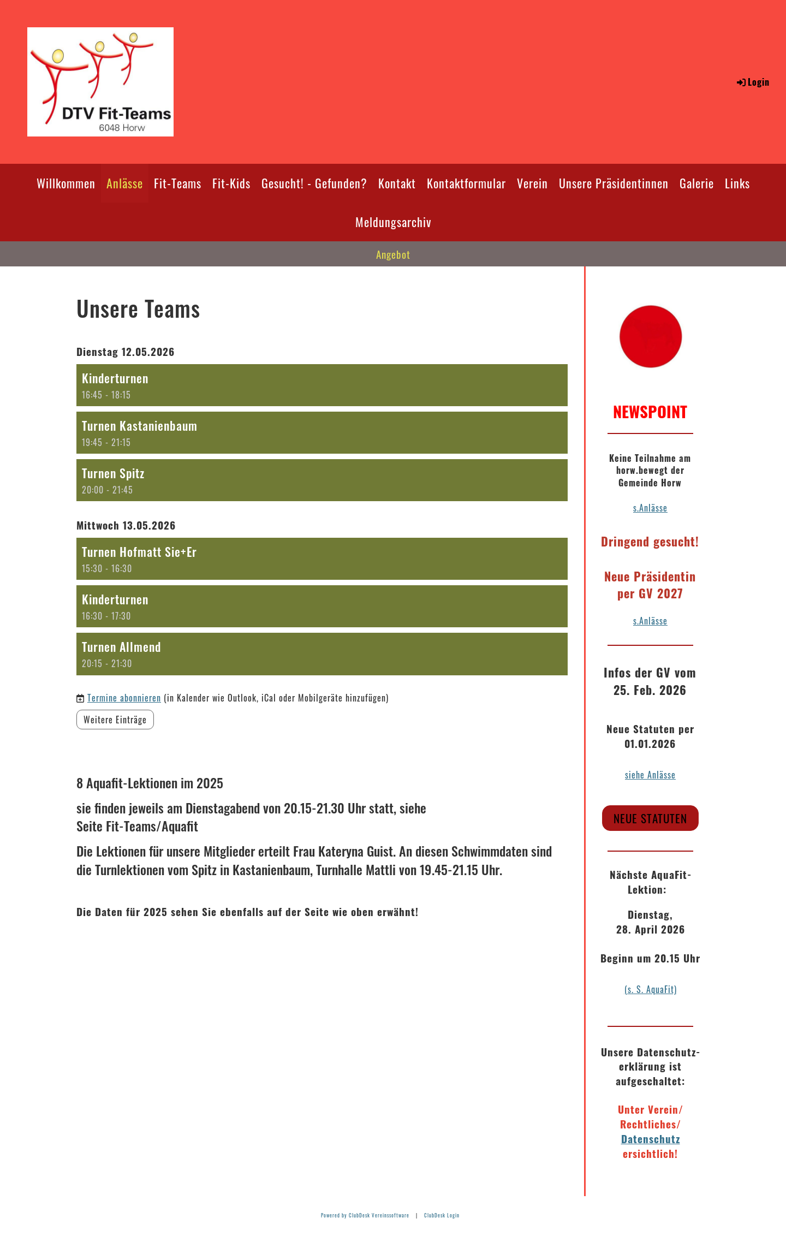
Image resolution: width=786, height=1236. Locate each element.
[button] (322, 385)
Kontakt (397, 183)
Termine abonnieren (124, 697)
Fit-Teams (177, 183)
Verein (532, 183)
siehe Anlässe (650, 774)
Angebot (393, 254)
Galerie (697, 183)
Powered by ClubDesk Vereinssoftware (365, 1215)
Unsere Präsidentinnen (614, 183)
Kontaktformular (466, 183)
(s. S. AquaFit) (650, 989)
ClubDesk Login (442, 1215)
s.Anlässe (650, 507)
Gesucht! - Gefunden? (314, 183)
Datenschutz (650, 1138)
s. (636, 620)
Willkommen (66, 183)
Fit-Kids (231, 183)
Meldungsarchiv (393, 221)
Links (737, 183)
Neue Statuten (650, 818)
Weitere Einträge (115, 719)
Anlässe (124, 183)
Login (752, 81)
